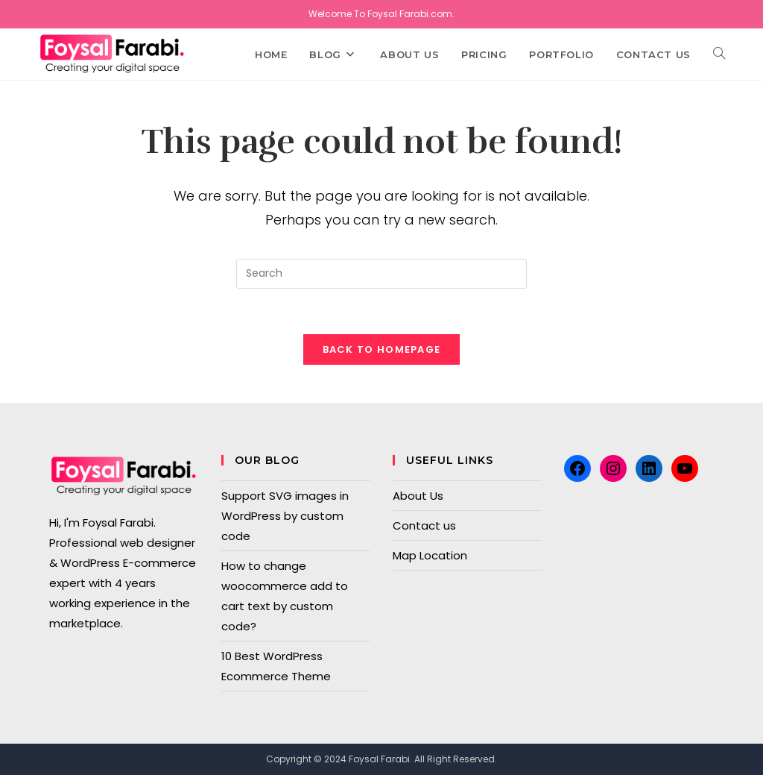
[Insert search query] (381, 274)
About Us (418, 495)
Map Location (430, 555)
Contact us (424, 525)
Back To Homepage (382, 349)
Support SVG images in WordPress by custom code (285, 516)
